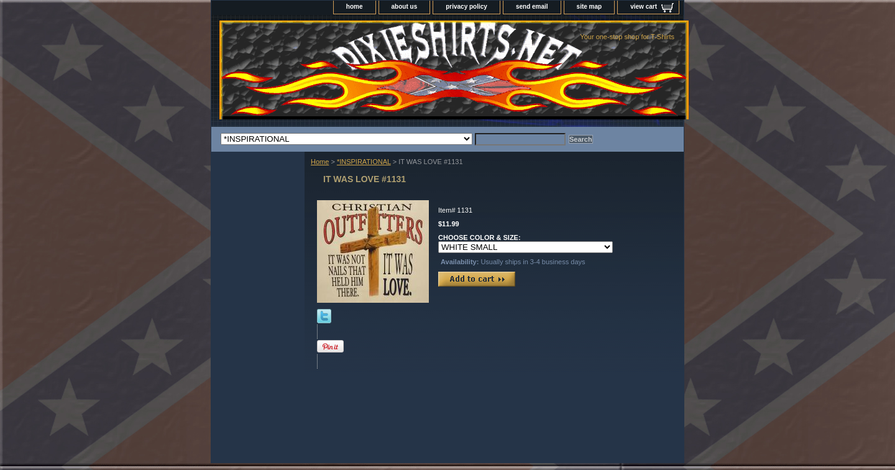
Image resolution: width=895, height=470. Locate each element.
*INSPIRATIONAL (364, 161)
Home (320, 161)
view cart (643, 6)
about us (405, 6)
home (354, 6)
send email (532, 6)
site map (589, 6)
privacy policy (466, 6)
